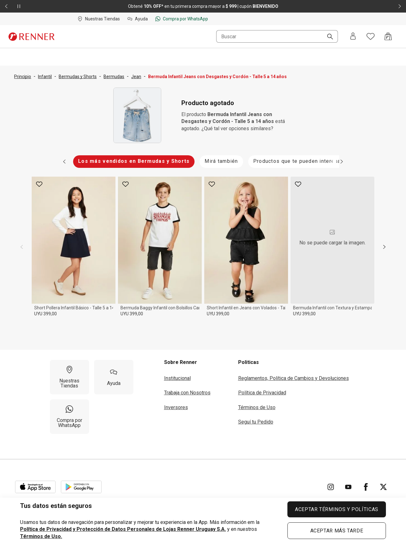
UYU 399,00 (45, 313)
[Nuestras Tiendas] (69, 377)
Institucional (177, 378)
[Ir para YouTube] (348, 486)
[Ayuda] (113, 377)
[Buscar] (327, 37)
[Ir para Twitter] (383, 486)
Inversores (176, 407)
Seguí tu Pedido (255, 422)
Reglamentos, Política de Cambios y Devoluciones (293, 378)
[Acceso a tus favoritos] (370, 36)
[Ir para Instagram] (330, 486)
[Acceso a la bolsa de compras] (388, 36)
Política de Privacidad (262, 393)
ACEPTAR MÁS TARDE (336, 531)
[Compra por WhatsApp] (69, 416)
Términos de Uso (256, 407)
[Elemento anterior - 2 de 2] (6, 6)
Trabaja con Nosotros (187, 393)
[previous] (21, 246)
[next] (384, 246)
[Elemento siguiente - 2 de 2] (399, 6)
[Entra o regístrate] (353, 36)
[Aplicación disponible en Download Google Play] (81, 487)
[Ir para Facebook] (365, 486)
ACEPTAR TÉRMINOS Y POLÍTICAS (336, 509)
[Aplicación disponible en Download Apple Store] (35, 487)
